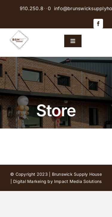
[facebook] (98, 23)
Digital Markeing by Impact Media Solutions (57, 181)
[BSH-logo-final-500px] (19, 31)
